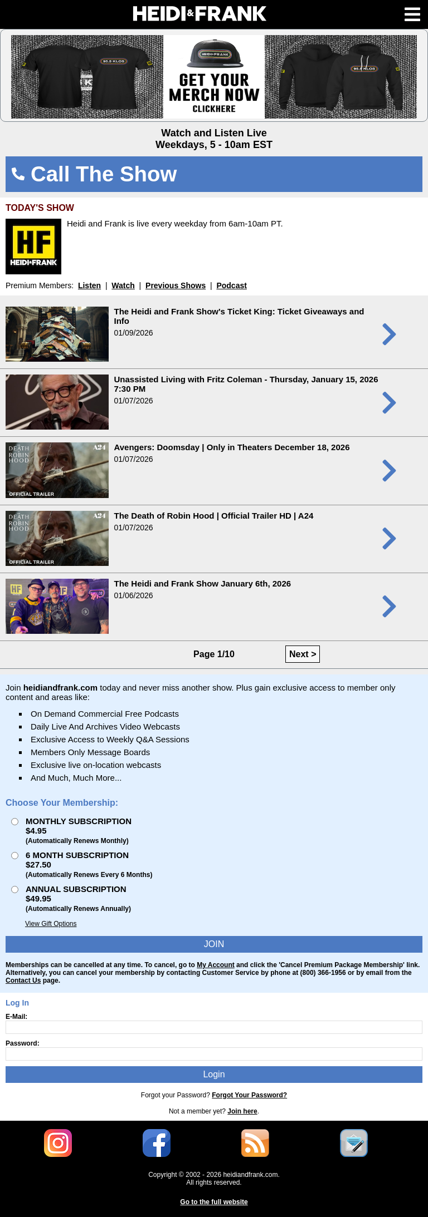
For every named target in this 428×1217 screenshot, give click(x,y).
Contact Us (23, 980)
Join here (242, 1111)
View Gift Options (50, 924)
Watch (122, 285)
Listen (89, 285)
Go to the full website (213, 1202)
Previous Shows (175, 285)
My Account (216, 965)
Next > (302, 654)
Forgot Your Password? (249, 1095)
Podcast (231, 285)
